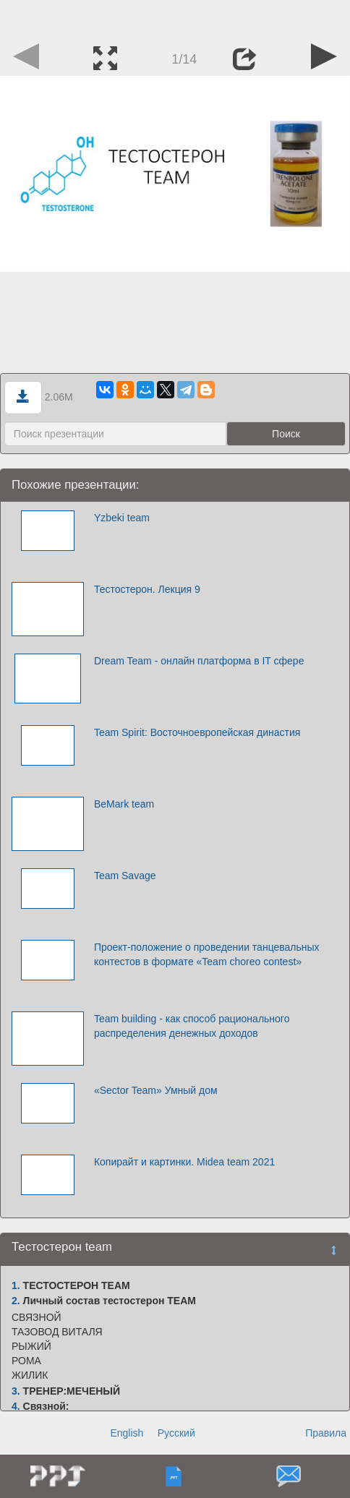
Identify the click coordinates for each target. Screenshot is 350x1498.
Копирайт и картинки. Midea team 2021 (184, 1162)
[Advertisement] (175, 18)
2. (16, 1300)
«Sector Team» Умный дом (156, 1090)
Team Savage (125, 875)
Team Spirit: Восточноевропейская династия (197, 732)
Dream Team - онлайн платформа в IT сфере (199, 661)
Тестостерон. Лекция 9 (147, 589)
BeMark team (124, 804)
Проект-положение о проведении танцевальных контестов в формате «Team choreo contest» (207, 954)
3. (16, 1391)
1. (16, 1285)
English (126, 1433)
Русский (176, 1433)
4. (16, 1406)
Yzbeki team (122, 517)
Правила (325, 1433)
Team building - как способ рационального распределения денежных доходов (192, 1026)
